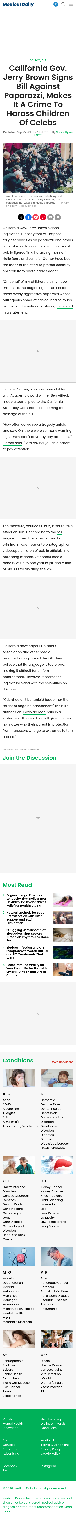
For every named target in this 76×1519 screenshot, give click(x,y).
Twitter (7, 1470)
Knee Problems (52, 1196)
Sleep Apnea (12, 1396)
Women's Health (52, 1383)
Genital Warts (13, 1204)
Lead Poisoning (52, 1200)
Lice (43, 1209)
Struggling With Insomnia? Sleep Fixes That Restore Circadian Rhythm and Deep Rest (27, 935)
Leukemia (48, 1204)
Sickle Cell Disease (16, 1383)
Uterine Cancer (52, 1365)
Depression (49, 1113)
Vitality (8, 1419)
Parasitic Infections (54, 1291)
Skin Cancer (11, 1387)
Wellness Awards (53, 1423)
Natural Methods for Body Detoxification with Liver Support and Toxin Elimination (25, 918)
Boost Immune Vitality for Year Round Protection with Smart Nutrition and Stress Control (26, 970)
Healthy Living (51, 1419)
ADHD (7, 1104)
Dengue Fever (51, 1104)
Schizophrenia (13, 1361)
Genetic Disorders (16, 1196)
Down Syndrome (53, 1148)
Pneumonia (49, 1309)
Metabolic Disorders (17, 1322)
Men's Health (12, 1296)
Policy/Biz (38, 60)
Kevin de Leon (34, 712)
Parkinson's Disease (55, 1296)
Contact (9, 1445)
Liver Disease (50, 1213)
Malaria (8, 1287)
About (7, 1440)
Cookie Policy (50, 1453)
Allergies (9, 1113)
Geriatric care (13, 1209)
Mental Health (13, 1313)
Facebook (10, 1466)
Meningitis (10, 1300)
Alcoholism (11, 1109)
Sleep (7, 1391)
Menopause (11, 1304)
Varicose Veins (51, 1370)
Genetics (9, 1200)
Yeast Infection (51, 1387)
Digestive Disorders (55, 1144)
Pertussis (47, 1304)
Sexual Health (13, 1378)
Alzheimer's (11, 1122)
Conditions (18, 1060)
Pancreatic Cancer (54, 1283)
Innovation (10, 1428)
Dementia (48, 1100)
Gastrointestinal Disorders (14, 1189)
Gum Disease (12, 1222)
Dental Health (51, 1109)
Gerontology (12, 1213)
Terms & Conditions (55, 1445)
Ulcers (45, 1361)
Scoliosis (9, 1365)
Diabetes (47, 1135)
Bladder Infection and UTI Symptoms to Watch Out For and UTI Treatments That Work (27, 952)
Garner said (12, 443)
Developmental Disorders (52, 1128)
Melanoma (11, 1291)
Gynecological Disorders (13, 1228)
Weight (46, 1378)
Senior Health (12, 1374)
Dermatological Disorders (52, 1119)
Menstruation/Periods (18, 1309)
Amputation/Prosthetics (20, 1126)
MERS (6, 1317)
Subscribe (10, 1449)
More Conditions (62, 1062)
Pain (44, 1278)
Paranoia (47, 1287)
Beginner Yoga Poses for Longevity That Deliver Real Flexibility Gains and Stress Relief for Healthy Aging (26, 900)
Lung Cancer (50, 1226)
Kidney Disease (52, 1191)
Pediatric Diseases (54, 1300)
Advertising (11, 1453)
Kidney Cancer (51, 1187)
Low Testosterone (53, 1222)
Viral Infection (51, 1374)
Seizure (8, 1370)
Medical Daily (18, 4)
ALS (5, 1117)
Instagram (48, 1466)
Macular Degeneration (13, 1280)
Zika (44, 1391)
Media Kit (47, 1440)
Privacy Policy (51, 1449)
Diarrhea (47, 1139)
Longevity (48, 1217)
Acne (6, 1100)
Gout (6, 1217)
